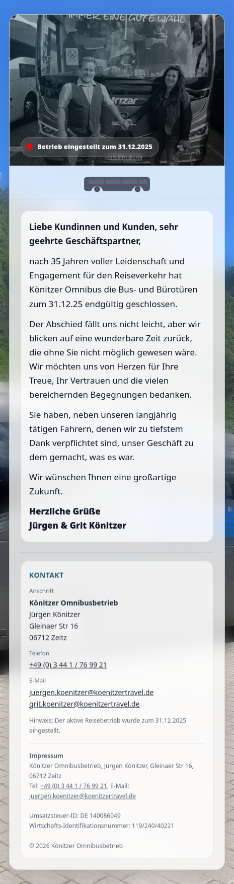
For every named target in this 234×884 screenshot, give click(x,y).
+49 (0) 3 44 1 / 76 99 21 (68, 667)
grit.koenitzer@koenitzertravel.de (84, 705)
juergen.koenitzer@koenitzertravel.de (91, 694)
